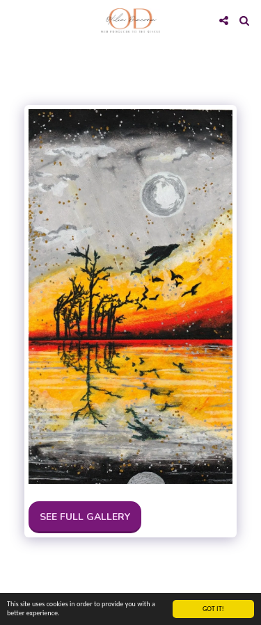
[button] (15, 20)
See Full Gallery (85, 516)
